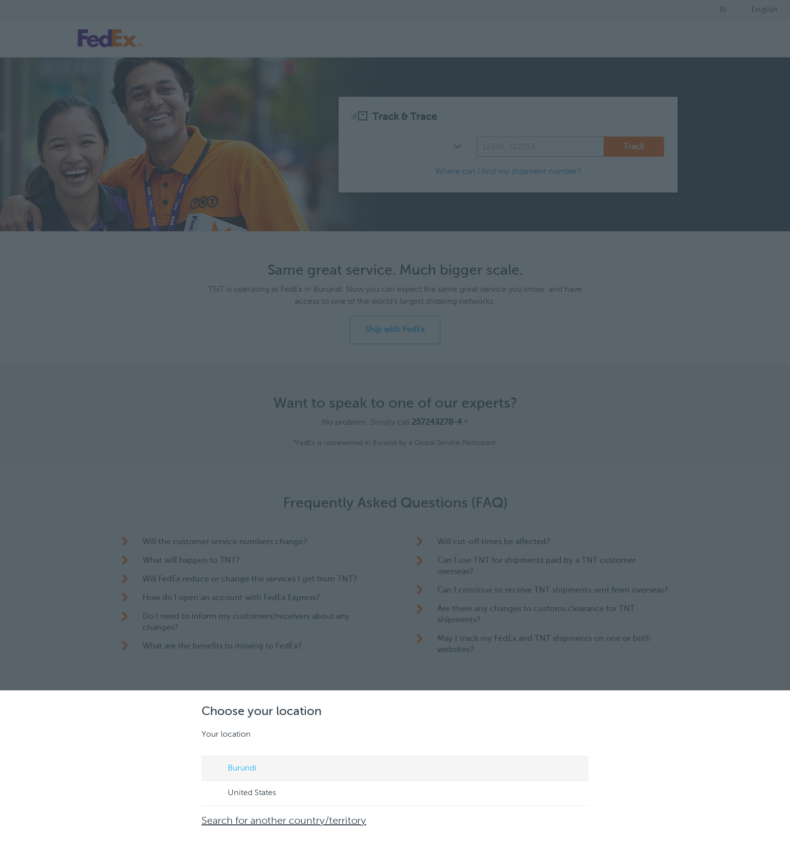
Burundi (232, 768)
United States (242, 793)
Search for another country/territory (284, 821)
